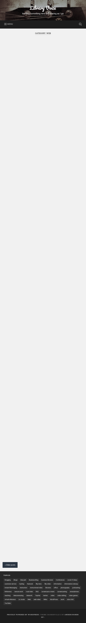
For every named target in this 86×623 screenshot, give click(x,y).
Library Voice (43, 8)
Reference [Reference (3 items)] (8, 591)
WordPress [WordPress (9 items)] (54, 599)
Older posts (10, 565)
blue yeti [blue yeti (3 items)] (23, 580)
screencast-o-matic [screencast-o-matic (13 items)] (48, 591)
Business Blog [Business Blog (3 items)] (33, 580)
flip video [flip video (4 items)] (48, 584)
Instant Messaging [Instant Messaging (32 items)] (11, 588)
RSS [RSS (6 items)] (37, 591)
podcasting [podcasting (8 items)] (76, 588)
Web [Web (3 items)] (29, 599)
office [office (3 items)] (56, 588)
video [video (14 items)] (52, 595)
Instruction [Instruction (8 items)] (23, 588)
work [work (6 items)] (62, 599)
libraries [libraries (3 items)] (48, 588)
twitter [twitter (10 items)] (45, 595)
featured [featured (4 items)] (30, 584)
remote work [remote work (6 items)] (18, 591)
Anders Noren (71, 614)
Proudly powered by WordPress (23, 614)
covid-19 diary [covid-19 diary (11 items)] (72, 580)
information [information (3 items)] (57, 584)
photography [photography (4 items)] (65, 588)
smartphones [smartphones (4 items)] (74, 591)
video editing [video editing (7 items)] (61, 595)
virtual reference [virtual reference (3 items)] (10, 599)
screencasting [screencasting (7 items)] (62, 591)
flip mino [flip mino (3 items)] (39, 584)
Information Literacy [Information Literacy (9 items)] (71, 584)
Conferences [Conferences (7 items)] (60, 580)
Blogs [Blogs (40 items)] (15, 580)
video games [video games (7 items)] (73, 595)
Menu (10, 24)
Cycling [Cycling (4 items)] (21, 584)
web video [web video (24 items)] (37, 599)
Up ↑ (43, 617)
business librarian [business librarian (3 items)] (47, 580)
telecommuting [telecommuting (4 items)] (18, 595)
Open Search (80, 24)
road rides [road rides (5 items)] (29, 591)
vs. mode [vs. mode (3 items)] (22, 599)
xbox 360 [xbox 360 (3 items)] (70, 599)
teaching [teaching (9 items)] (7, 595)
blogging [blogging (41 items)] (8, 580)
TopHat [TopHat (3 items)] (37, 595)
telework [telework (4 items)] (29, 595)
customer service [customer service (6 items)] (10, 584)
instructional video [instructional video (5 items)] (36, 588)
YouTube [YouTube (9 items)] (8, 603)
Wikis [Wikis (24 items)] (45, 599)
